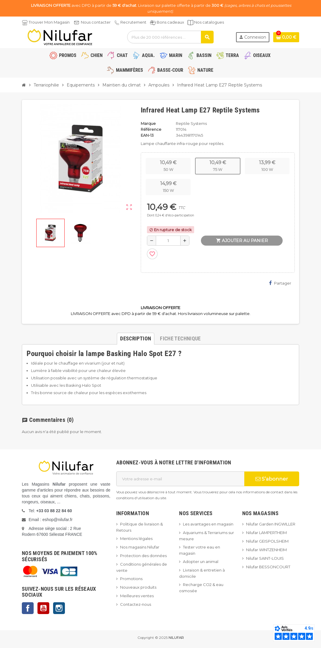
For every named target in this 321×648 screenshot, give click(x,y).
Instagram (59, 608)
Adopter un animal (200, 561)
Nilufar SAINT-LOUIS (265, 558)
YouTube (43, 608)
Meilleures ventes (137, 595)
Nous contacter (96, 22)
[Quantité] (168, 240)
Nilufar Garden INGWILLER (270, 524)
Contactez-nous (135, 604)
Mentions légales (136, 538)
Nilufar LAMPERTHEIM (266, 532)
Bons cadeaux (170, 22)
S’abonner (272, 479)
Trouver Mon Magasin (49, 22)
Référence (151, 129)
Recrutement (133, 22)
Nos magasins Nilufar (139, 547)
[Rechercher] (170, 37)
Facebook (28, 608)
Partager (280, 282)
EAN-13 (147, 135)
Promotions (131, 578)
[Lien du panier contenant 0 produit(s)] (286, 37)
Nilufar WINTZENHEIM (266, 549)
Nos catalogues (209, 22)
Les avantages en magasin (208, 524)
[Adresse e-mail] (180, 478)
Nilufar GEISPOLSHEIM (267, 541)
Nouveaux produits (138, 587)
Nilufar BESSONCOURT (268, 566)
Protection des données (143, 555)
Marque (148, 123)
